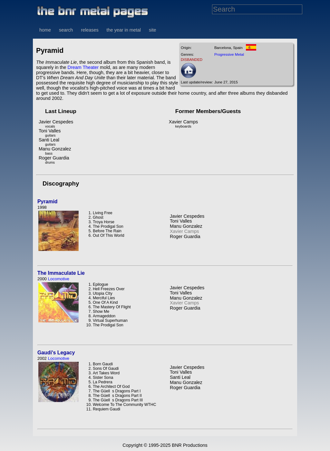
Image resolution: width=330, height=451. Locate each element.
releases (89, 30)
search (66, 30)
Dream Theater (83, 67)
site (152, 30)
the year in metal (124, 30)
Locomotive (58, 278)
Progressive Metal (229, 54)
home (45, 30)
